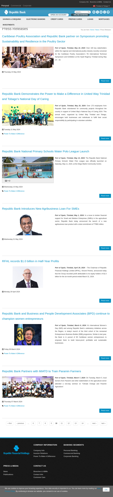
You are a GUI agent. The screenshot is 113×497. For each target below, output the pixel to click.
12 (68, 423)
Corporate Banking (71, 456)
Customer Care (39, 477)
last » (103, 423)
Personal (5, 6)
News (97, 30)
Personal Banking (70, 450)
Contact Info (38, 474)
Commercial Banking (72, 453)
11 (62, 423)
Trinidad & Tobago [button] (103, 6)
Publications (8, 474)
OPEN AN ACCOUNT (58, 15)
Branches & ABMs (96, 2)
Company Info (84, 2)
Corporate (27, 6)
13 (75, 423)
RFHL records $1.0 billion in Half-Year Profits (30, 261)
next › (94, 423)
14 (82, 423)
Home (92, 30)
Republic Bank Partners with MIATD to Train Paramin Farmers (41, 371)
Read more (105, 81)
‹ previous (20, 423)
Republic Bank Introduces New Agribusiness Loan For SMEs (40, 208)
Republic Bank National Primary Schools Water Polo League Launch (45, 151)
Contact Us (107, 2)
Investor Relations (41, 453)
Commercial (16, 6)
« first (9, 423)
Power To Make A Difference (14, 134)
